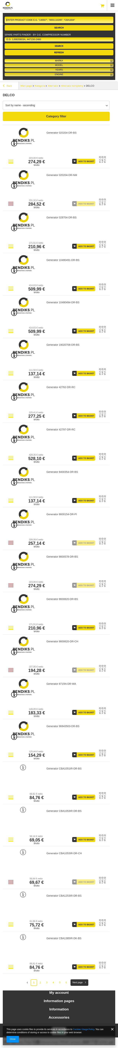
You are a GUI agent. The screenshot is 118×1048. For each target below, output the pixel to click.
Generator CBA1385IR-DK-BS (63, 938)
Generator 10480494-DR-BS (62, 302)
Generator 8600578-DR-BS (62, 556)
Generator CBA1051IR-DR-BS (63, 768)
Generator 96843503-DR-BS (62, 726)
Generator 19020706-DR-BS (62, 344)
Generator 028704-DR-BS (61, 217)
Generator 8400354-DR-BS (62, 471)
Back (7, 86)
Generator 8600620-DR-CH (62, 641)
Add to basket (86, 161)
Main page (26, 85)
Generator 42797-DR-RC (60, 429)
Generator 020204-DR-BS (61, 132)
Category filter (56, 116)
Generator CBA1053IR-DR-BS (63, 810)
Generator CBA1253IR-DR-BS (63, 895)
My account (59, 993)
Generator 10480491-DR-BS (62, 260)
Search (59, 27)
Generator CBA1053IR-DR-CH (64, 853)
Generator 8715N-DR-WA (61, 683)
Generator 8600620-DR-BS (62, 599)
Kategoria (40, 85)
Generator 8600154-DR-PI (61, 514)
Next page (78, 982)
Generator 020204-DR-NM (61, 175)
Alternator (53, 85)
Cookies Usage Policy (83, 1029)
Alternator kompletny (72, 85)
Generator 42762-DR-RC (60, 387)
